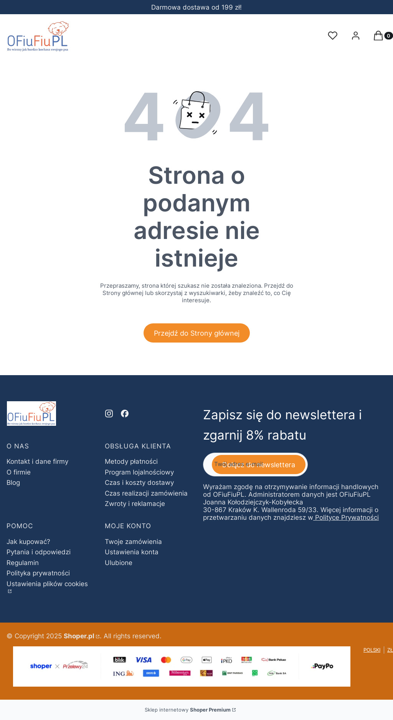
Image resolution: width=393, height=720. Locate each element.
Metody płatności (131, 461)
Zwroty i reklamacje (135, 503)
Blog (13, 482)
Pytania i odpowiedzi (39, 552)
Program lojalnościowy (139, 472)
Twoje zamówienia (133, 541)
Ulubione (118, 563)
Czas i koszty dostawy (139, 482)
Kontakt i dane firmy (37, 461)
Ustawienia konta (132, 552)
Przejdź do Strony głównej (196, 333)
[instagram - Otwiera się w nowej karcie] (109, 413)
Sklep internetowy (188, 710)
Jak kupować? (28, 541)
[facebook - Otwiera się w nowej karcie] (124, 413)
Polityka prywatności (38, 573)
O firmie (19, 472)
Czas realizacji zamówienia (146, 493)
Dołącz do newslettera (258, 465)
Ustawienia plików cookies (47, 584)
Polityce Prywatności (347, 518)
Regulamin (23, 563)
